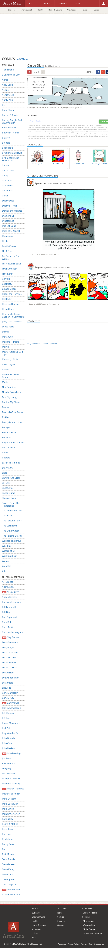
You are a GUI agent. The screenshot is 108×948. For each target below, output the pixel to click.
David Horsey (9, 662)
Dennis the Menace (12, 210)
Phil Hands (7, 834)
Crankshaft (8, 185)
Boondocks (7, 147)
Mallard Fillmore (10, 341)
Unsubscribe (99, 944)
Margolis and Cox (11, 778)
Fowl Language (10, 268)
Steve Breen (8, 864)
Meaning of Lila (10, 359)
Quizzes (60, 925)
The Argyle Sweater (12, 510)
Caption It (7, 165)
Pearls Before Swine (12, 412)
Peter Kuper (8, 828)
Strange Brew (9, 497)
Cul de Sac (7, 190)
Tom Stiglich (11, 889)
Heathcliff (7, 298)
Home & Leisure (55, 10)
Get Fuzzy (7, 283)
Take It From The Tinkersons (11, 504)
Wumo (5, 560)
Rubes (5, 452)
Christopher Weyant (12, 632)
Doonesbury (8, 235)
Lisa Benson (8, 773)
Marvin (5, 346)
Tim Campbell (9, 884)
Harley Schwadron (11, 707)
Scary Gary (7, 467)
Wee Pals (7, 545)
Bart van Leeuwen (11, 602)
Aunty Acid (7, 99)
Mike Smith (8, 808)
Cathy (5, 175)
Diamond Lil (8, 215)
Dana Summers (10, 642)
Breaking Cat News (12, 152)
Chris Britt (7, 627)
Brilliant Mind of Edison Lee (10, 159)
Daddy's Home (9, 205)
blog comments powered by (42, 343)
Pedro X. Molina (10, 823)
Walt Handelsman (11, 894)
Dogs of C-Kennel (11, 230)
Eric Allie (6, 687)
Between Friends (10, 132)
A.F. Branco (7, 581)
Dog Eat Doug (9, 225)
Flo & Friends (8, 251)
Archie (5, 89)
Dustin (5, 241)
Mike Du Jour (9, 364)
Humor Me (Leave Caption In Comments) (13, 315)
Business (11, 10)
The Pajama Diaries (12, 535)
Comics (60, 917)
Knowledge (71, 10)
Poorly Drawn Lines (12, 422)
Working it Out (9, 555)
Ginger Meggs (9, 288)
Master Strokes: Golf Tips (12, 353)
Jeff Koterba (8, 718)
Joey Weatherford (11, 733)
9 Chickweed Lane (11, 74)
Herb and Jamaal (10, 304)
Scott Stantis (8, 859)
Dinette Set (8, 220)
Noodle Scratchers (11, 392)
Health (40, 10)
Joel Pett (6, 728)
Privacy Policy (73, 944)
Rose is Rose (8, 447)
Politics (85, 10)
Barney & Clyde (10, 115)
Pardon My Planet (11, 402)
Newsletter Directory (92, 933)
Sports (96, 10)
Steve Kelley (8, 869)
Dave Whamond (10, 657)
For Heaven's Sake (11, 263)
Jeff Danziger (8, 712)
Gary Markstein (10, 692)
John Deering (11, 753)
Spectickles (8, 487)
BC (3, 104)
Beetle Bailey (9, 127)
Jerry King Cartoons (12, 321)
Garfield (6, 278)
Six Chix (6, 482)
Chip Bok (6, 622)
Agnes (5, 79)
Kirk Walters (8, 763)
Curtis (5, 195)
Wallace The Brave (11, 540)
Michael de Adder (11, 793)
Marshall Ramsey (11, 783)
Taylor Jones (8, 879)
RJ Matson (7, 839)
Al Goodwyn (10, 592)
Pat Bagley (7, 818)
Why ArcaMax (89, 925)
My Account (88, 921)
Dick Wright (8, 672)
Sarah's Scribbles (11, 462)
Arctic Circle (8, 94)
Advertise (62, 944)
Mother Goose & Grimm (10, 376)
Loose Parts (8, 326)
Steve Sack (7, 874)
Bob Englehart (9, 617)
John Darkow (8, 748)
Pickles (5, 417)
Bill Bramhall (9, 607)
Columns (61, 921)
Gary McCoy (8, 697)
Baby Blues (8, 110)
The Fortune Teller (12, 520)
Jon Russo (7, 758)
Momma (6, 369)
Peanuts (6, 407)
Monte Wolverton (11, 813)
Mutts (5, 381)
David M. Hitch (9, 667)
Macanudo (7, 336)
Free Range (8, 273)
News (59, 912)
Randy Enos (8, 844)
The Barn (7, 515)
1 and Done (8, 69)
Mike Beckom (9, 798)
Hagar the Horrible (12, 293)
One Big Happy (10, 397)
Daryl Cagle (8, 647)
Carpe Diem (8, 170)
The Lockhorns (9, 525)
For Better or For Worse (10, 257)
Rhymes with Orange (13, 442)
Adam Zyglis (8, 586)
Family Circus (9, 246)
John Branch (8, 738)
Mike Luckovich (10, 803)
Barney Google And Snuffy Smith (12, 121)
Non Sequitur (9, 387)
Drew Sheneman (10, 677)
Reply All (6, 437)
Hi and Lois (8, 309)
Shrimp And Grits (11, 477)
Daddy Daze (8, 200)
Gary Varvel (10, 703)
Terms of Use (86, 944)
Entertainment (26, 10)
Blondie (6, 142)
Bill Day (6, 612)
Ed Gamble (7, 682)
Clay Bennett (11, 637)
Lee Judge (7, 768)
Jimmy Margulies (10, 723)
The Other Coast (10, 530)
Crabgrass (7, 180)
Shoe (4, 472)
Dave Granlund (10, 652)
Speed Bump (8, 492)
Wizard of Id (8, 550)
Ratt (4, 849)
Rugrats (6, 457)
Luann (5, 331)
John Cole (7, 743)
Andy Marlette (9, 596)
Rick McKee (8, 854)
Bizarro (6, 137)
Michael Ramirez (13, 788)
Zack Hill (6, 566)
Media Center (89, 929)
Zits (4, 571)
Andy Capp (7, 84)
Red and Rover (9, 432)
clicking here (60, 138)
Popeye (6, 427)
